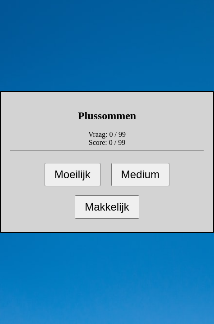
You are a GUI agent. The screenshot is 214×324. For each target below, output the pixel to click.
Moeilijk (73, 174)
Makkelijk (107, 207)
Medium (140, 174)
